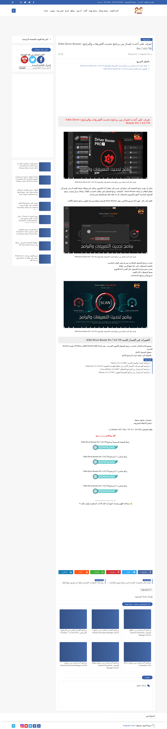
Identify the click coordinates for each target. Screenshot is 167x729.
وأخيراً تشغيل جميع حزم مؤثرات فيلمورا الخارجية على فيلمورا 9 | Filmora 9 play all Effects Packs (26, 179)
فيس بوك (60, 11)
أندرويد (79, 11)
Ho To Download (117, 2)
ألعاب (85, 11)
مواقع (72, 11)
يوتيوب (52, 11)
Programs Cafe (128, 726)
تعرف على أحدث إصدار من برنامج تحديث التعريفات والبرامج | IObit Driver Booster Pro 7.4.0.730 (113, 66)
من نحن (99, 2)
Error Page (107, 2)
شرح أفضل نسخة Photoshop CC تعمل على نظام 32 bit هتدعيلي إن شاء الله (26, 258)
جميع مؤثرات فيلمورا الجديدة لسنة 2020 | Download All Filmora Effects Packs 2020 (27, 166)
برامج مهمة (93, 11)
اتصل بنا (140, 2)
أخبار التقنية (114, 11)
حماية (46, 11)
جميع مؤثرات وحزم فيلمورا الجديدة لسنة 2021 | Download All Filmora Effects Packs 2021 (27, 231)
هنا (43, 39)
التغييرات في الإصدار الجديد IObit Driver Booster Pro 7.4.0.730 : (125, 69)
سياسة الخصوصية (130, 2)
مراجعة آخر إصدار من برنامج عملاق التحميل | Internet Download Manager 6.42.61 (105, 665)
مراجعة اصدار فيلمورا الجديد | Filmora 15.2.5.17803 (130, 363)
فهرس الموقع (149, 2)
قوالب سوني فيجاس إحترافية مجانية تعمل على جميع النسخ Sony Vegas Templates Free (27, 192)
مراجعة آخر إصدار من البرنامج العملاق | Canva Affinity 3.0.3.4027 (125, 369)
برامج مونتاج (103, 11)
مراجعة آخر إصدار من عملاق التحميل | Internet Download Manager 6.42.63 (140, 632)
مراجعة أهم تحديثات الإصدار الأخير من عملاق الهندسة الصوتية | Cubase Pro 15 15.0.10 (117, 366)
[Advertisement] (105, 92)
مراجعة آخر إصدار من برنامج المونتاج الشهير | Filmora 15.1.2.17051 (124, 372)
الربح (67, 11)
